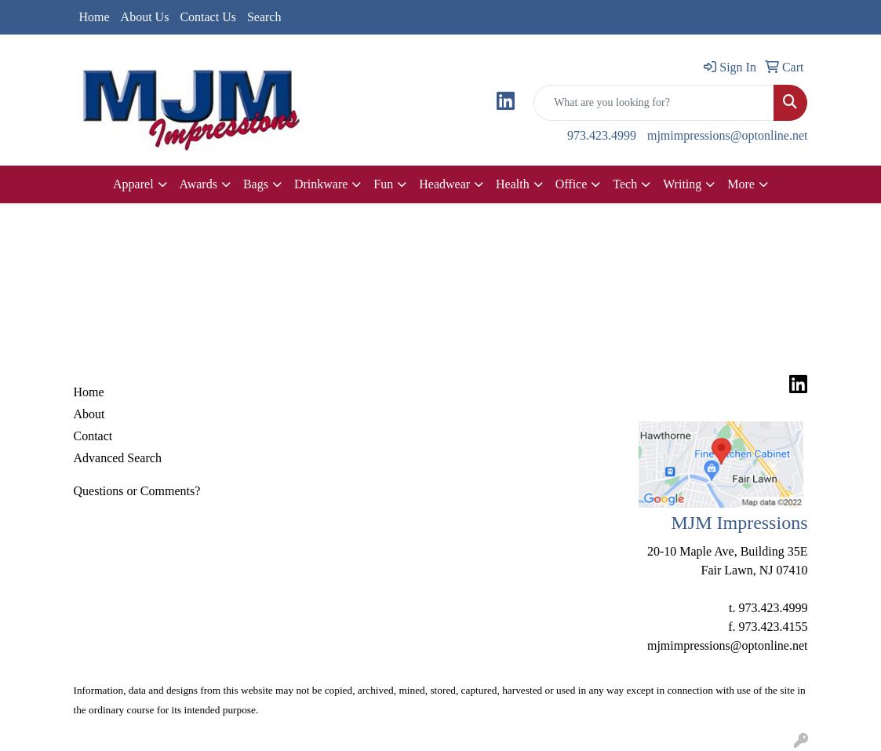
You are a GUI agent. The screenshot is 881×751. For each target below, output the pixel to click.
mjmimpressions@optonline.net (727, 135)
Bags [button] (255, 184)
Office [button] (571, 184)
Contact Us (208, 17)
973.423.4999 (601, 135)
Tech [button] (625, 184)
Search (264, 17)
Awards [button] (198, 184)
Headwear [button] (444, 184)
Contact (93, 436)
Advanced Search (118, 458)
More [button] (741, 184)
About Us (145, 17)
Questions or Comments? (137, 491)
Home (94, 17)
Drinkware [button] (321, 184)
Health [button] (513, 184)
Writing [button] (682, 184)
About (89, 414)
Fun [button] (383, 184)
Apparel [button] (133, 184)
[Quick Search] (653, 103)
